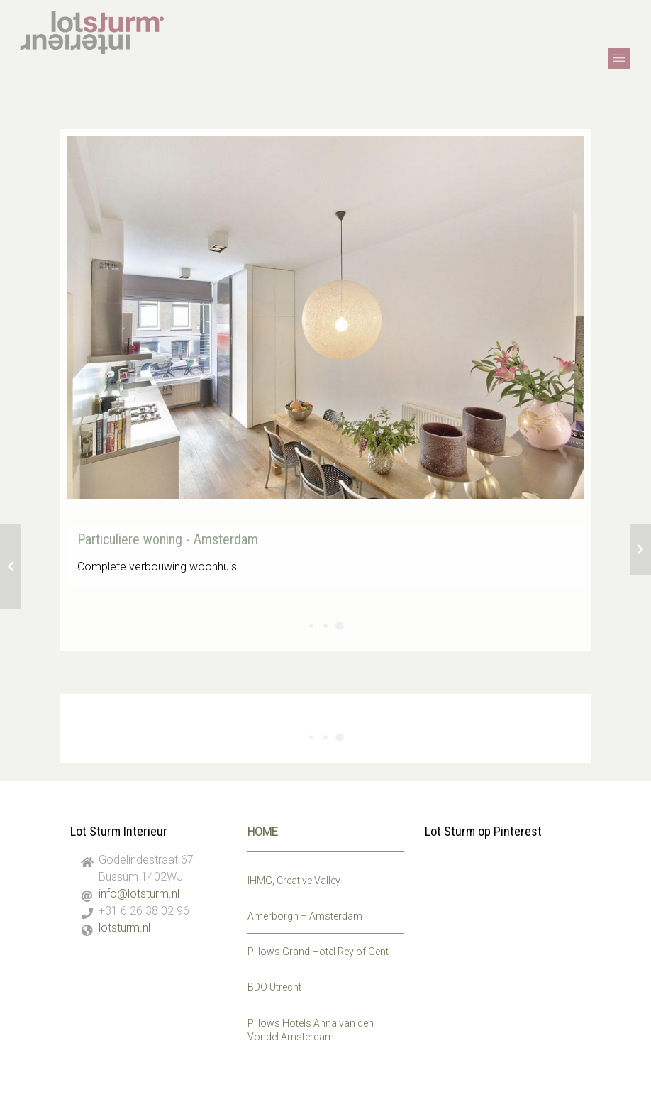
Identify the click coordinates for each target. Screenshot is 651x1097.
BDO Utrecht (274, 987)
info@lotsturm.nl (139, 893)
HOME (262, 832)
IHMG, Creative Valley (293, 880)
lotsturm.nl (124, 928)
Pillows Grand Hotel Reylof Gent (318, 951)
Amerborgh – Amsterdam (304, 916)
